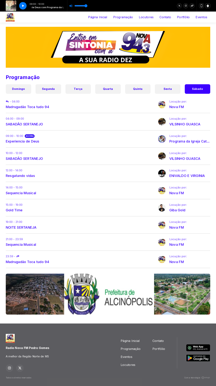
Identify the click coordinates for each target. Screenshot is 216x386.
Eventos (201, 17)
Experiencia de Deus (22, 141)
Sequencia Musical (21, 193)
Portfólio (183, 17)
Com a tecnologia (197, 377)
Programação (123, 17)
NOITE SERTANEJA (21, 227)
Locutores (146, 17)
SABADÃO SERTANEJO (24, 124)
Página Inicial (97, 17)
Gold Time (14, 210)
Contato (165, 17)
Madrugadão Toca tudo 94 (27, 107)
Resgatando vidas (20, 176)
